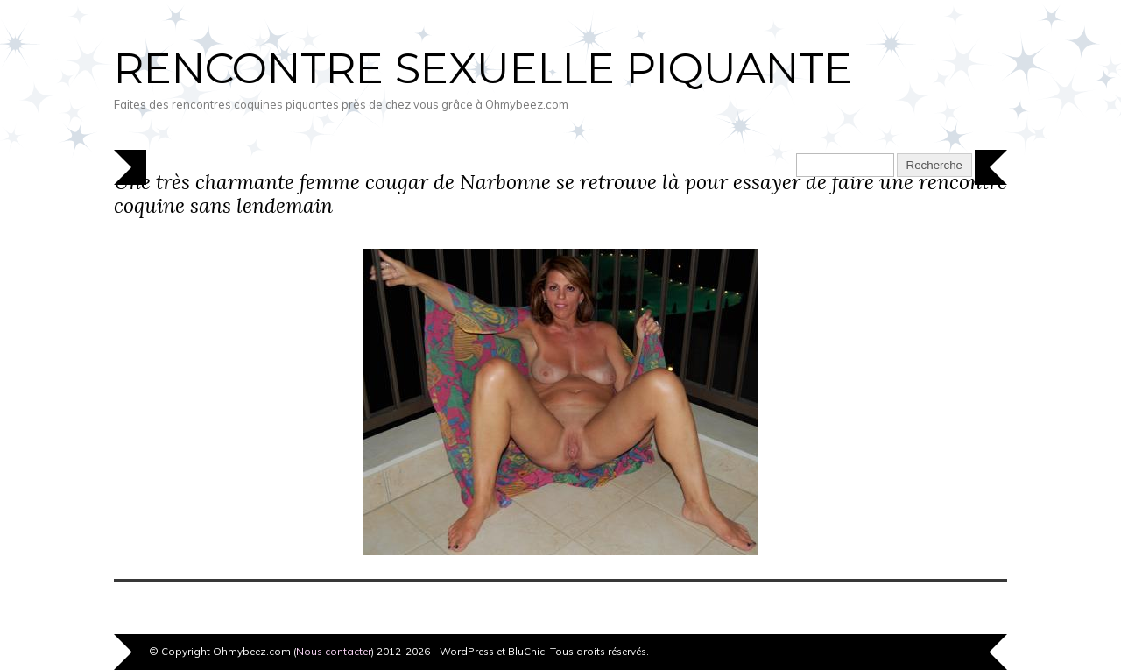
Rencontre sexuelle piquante (483, 68)
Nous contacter (333, 651)
